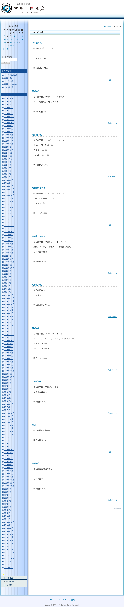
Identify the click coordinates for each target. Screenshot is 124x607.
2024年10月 (9, 159)
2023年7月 (8, 204)
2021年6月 (8, 280)
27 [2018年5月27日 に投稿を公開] (22, 43)
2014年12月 (9, 516)
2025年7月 (8, 132)
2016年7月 (8, 459)
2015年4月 (8, 504)
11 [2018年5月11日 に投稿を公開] (17, 36)
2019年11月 (9, 337)
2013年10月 (9, 558)
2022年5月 (8, 247)
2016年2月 (8, 474)
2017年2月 (8, 437)
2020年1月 (8, 331)
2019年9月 (8, 343)
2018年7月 (8, 386)
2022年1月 (8, 259)
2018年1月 (8, 404)
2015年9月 (8, 489)
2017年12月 (9, 407)
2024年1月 (8, 186)
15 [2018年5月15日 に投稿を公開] (8, 39)
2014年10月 (9, 522)
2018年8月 (8, 383)
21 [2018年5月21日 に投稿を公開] (5, 43)
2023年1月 (8, 222)
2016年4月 (8, 468)
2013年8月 (8, 564)
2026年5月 (8, 101)
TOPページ (107, 26)
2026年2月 (8, 110)
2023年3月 (8, 216)
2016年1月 (8, 477)
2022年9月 (8, 234)
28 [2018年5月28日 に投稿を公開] (5, 46)
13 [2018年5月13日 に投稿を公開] (22, 36)
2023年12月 (9, 189)
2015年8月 (8, 492)
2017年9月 (8, 416)
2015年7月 (8, 495)
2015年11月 (9, 483)
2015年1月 (8, 513)
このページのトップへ (117, 509)
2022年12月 (9, 225)
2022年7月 (8, 241)
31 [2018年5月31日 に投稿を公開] (14, 46)
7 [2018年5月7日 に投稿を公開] (4, 36)
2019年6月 (8, 353)
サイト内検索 (6, 57)
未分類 (9, 585)
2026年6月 (8, 98)
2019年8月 (8, 347)
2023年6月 (8, 207)
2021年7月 (8, 277)
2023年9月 (8, 198)
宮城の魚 (36, 91)
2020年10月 (9, 304)
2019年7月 (8, 350)
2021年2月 (8, 292)
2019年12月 (9, 334)
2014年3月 (8, 543)
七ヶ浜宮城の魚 (11, 75)
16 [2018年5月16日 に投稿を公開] (11, 39)
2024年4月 (8, 177)
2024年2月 (8, 183)
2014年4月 (8, 540)
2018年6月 (8, 389)
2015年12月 (9, 480)
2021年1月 (8, 295)
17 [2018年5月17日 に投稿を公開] (14, 39)
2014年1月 (8, 549)
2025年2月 (8, 147)
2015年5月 (8, 501)
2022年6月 (8, 244)
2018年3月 (8, 398)
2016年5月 (8, 465)
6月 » (9, 49)
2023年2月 (8, 219)
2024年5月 (8, 174)
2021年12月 (9, 262)
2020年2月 (8, 328)
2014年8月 (8, 528)
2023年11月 (9, 192)
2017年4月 (8, 431)
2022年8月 (8, 238)
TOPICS (9, 578)
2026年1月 (8, 114)
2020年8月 (8, 310)
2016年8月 (8, 455)
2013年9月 (8, 561)
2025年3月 (8, 144)
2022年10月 (9, 232)
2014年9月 (8, 525)
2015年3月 (8, 507)
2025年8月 (8, 129)
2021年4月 (8, 286)
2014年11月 (9, 519)
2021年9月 (8, 271)
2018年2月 (8, 401)
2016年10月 (9, 449)
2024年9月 (8, 162)
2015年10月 (9, 486)
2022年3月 (8, 253)
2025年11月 (9, 119)
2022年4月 (8, 250)
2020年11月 (9, 301)
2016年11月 (9, 446)
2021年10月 (9, 268)
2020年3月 (8, 325)
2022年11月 (9, 228)
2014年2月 (8, 546)
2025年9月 (8, 126)
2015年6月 (8, 498)
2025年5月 (8, 138)
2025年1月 (8, 150)
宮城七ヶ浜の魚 (38, 188)
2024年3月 (8, 180)
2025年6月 (8, 135)
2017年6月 (8, 425)
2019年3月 (8, 362)
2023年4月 (8, 213)
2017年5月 (8, 428)
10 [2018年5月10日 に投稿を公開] (14, 36)
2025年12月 (9, 116)
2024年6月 (8, 171)
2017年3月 (8, 434)
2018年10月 (9, 377)
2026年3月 (8, 107)
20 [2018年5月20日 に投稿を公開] (22, 39)
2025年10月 (9, 123)
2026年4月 (8, 104)
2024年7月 (8, 168)
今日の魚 (10, 581)
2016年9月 (8, 452)
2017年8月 (8, 419)
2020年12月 (9, 298)
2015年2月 (8, 510)
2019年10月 (9, 341)
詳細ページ (112, 80)
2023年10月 (9, 195)
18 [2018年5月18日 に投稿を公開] (17, 39)
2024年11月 (9, 156)
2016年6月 (8, 461)
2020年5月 (8, 319)
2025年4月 (8, 141)
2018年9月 (8, 380)
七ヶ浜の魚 (37, 43)
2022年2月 (8, 256)
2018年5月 (8, 392)
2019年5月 (8, 356)
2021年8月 (8, 274)
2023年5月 (8, 210)
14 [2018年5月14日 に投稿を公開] (5, 39)
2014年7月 (8, 531)
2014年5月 (8, 537)
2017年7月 (8, 422)
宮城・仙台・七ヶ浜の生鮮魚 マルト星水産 (23, 8)
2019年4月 (8, 359)
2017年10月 (9, 413)
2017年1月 (8, 440)
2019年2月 (8, 365)
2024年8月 (8, 165)
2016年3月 (8, 471)
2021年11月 (9, 265)
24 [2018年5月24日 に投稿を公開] (14, 43)
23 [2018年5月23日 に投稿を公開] (11, 43)
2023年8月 (8, 201)
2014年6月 (8, 534)
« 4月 (3, 49)
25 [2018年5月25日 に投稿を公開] (17, 43)
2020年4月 (8, 322)
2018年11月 (9, 374)
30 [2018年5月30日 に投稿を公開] (11, 46)
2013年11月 (9, 555)
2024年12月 (9, 153)
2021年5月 (8, 283)
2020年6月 (8, 316)
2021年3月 (8, 289)
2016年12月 (9, 443)
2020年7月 (8, 313)
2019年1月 (8, 368)
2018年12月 (9, 371)
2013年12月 (9, 552)
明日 (34, 425)
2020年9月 (8, 307)
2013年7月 (8, 567)
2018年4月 (8, 395)
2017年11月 (9, 410)
